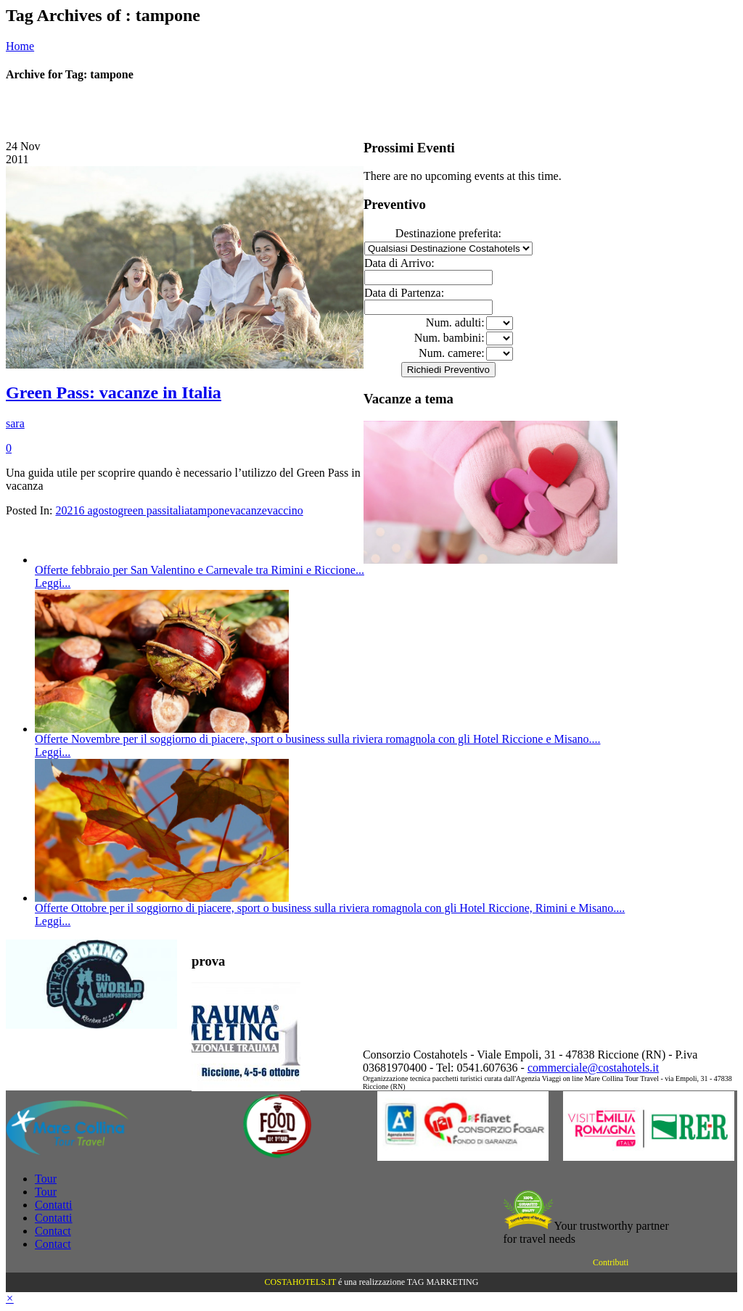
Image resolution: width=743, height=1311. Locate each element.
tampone (209, 510)
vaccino (285, 510)
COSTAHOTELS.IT (300, 1282)
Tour (46, 1178)
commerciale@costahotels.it (593, 1067)
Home (20, 46)
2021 (66, 510)
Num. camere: (452, 353)
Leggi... (52, 583)
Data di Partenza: (404, 293)
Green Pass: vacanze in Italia (113, 392)
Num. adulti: (455, 322)
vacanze (248, 510)
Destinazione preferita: (448, 233)
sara (15, 423)
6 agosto (98, 510)
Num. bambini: (449, 338)
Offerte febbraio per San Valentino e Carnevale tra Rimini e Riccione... (199, 570)
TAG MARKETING (443, 1282)
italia (177, 510)
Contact (53, 1231)
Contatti (54, 1205)
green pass (142, 510)
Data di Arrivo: (399, 263)
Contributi (610, 1262)
